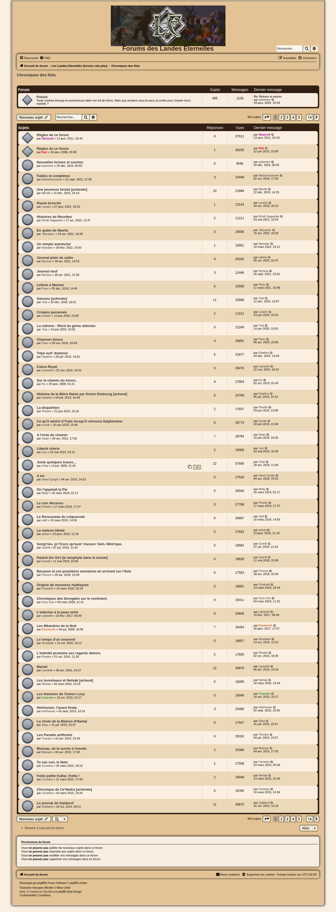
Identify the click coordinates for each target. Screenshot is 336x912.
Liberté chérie (48, 448)
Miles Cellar (63, 887)
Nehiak (46, 683)
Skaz (45, 724)
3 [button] (287, 117)
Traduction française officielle (36, 887)
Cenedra (47, 765)
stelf (44, 520)
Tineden (47, 738)
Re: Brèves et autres (268, 96)
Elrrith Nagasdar (52, 220)
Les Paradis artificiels (54, 735)
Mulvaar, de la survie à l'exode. (62, 748)
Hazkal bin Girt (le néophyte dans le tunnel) (72, 558)
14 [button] (310, 117)
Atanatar (47, 247)
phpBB (41, 883)
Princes (46, 574)
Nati (44, 152)
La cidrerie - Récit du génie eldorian (66, 326)
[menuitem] (45, 58)
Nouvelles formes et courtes (60, 162)
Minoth (46, 193)
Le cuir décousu (50, 503)
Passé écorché (49, 203)
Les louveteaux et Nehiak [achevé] (65, 680)
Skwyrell (48, 138)
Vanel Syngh (50, 479)
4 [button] (293, 117)
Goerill (46, 547)
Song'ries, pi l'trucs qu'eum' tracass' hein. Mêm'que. (79, 544)
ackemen (265, 99)
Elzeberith (49, 629)
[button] (267, 117)
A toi (40, 476)
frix (44, 383)
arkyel (45, 533)
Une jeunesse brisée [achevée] (62, 189)
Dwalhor (47, 356)
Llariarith (47, 370)
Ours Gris (48, 602)
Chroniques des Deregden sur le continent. (72, 598)
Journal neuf (47, 271)
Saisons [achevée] (52, 299)
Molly (45, 493)
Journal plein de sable (55, 258)
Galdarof (47, 806)
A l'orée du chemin (52, 435)
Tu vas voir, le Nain (52, 762)
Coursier (48, 697)
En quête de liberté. (53, 230)
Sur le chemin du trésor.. (57, 380)
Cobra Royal (47, 367)
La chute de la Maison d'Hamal (62, 721)
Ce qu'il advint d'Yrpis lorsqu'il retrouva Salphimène (79, 421)
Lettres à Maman (50, 285)
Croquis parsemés (52, 312)
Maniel (42, 667)
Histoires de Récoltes (54, 217)
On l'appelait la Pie (52, 489)
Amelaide (48, 643)
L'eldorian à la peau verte (57, 612)
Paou (45, 288)
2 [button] (281, 117)
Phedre (46, 411)
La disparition (48, 408)
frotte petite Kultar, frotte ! (58, 776)
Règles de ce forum (53, 135)
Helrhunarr (48, 711)
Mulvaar (47, 752)
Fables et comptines (53, 176)
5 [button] (299, 117)
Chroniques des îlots (36, 75)
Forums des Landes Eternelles (168, 48)
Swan (45, 438)
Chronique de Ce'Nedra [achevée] (64, 789)
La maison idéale (51, 530)
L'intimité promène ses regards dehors (69, 653)
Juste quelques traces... (56, 462)
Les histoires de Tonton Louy (61, 694)
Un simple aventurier (54, 244)
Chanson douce (50, 339)
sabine (263, 257)
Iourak (46, 424)
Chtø (45, 465)
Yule (44, 302)
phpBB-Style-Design (70, 891)
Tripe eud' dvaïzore (52, 353)
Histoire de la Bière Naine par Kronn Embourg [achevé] (82, 394)
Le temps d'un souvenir (56, 639)
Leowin (46, 206)
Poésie (42, 97)
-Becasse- (48, 233)
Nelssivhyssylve (52, 179)
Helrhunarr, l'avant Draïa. (57, 708)
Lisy (44, 452)
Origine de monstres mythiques (63, 585)
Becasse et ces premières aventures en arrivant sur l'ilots (84, 571)
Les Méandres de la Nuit (56, 626)
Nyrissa (46, 261)
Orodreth (47, 588)
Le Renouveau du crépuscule (61, 517)
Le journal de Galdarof (55, 803)
